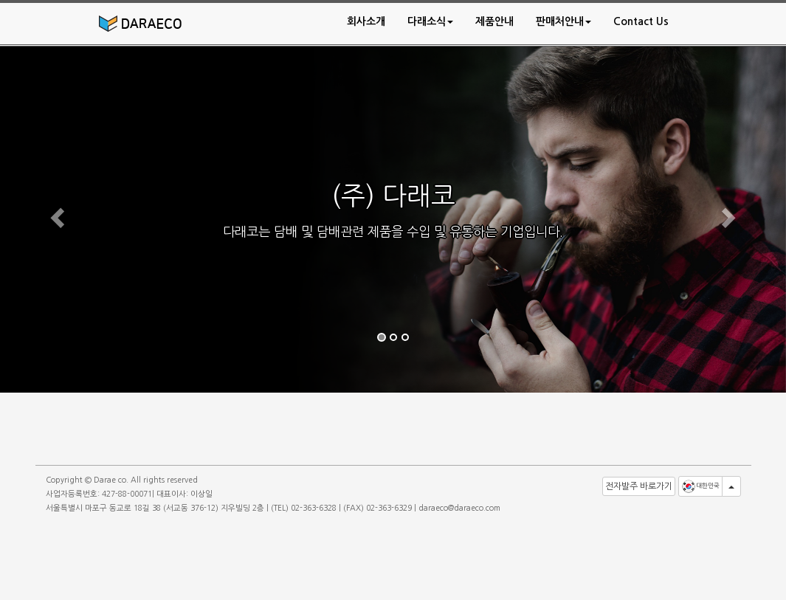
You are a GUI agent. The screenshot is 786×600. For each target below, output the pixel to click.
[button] (430, 21)
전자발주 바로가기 (638, 486)
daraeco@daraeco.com (459, 508)
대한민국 (700, 486)
